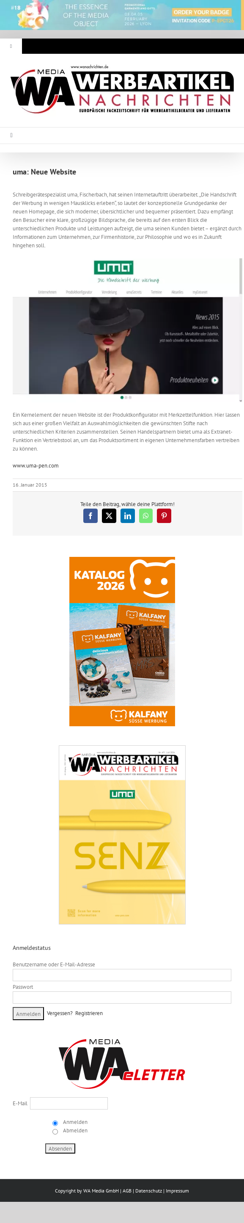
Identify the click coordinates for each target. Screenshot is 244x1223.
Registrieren (89, 1013)
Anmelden (75, 1122)
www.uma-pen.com (36, 465)
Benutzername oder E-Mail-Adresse (54, 964)
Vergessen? (60, 1013)
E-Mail (20, 1103)
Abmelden (75, 1130)
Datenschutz (148, 1190)
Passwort (23, 987)
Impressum (177, 1190)
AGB (127, 1190)
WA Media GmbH (101, 1190)
